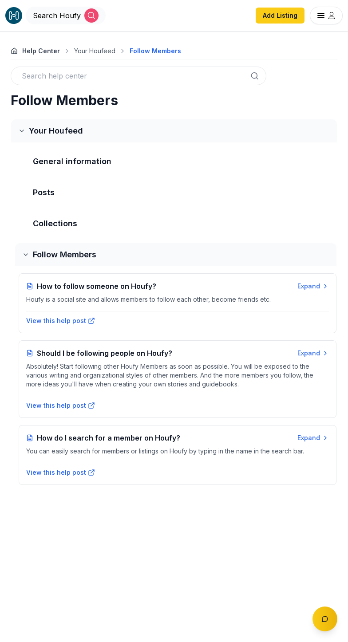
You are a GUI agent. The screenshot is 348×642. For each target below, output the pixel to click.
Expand (313, 286)
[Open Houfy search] (66, 15)
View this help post (60, 320)
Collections (55, 223)
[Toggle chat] (324, 619)
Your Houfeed (94, 51)
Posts (44, 192)
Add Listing (280, 15)
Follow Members (155, 51)
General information (72, 161)
